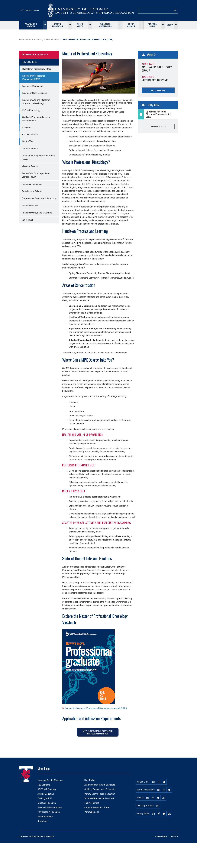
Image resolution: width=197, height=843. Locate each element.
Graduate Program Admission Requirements (36, 119)
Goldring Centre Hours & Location (100, 789)
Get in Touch (27, 220)
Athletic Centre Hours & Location (99, 784)
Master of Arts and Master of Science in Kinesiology (36, 102)
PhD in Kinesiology (31, 110)
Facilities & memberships (105, 25)
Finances (26, 127)
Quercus (28, 10)
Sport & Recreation (57, 25)
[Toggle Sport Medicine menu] (141, 25)
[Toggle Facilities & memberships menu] (120, 25)
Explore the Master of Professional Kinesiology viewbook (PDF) (96, 708)
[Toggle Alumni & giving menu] (163, 25)
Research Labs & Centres (49, 807)
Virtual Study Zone (155, 80)
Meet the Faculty (30, 166)
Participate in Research (48, 812)
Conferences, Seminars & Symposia (39, 198)
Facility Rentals (91, 803)
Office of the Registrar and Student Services (38, 157)
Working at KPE (44, 798)
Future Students (52, 39)
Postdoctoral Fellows (32, 191)
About (170, 25)
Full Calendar (158, 90)
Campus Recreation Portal (96, 807)
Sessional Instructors (32, 184)
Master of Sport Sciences (34, 93)
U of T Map (89, 780)
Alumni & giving (152, 25)
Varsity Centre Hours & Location (99, 794)
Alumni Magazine (45, 794)
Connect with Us (30, 134)
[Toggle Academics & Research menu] (45, 25)
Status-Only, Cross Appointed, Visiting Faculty (36, 175)
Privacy (174, 836)
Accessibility (161, 836)
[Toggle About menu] (176, 25)
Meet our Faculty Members (50, 780)
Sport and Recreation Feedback (99, 798)
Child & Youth (79, 25)
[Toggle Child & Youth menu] (90, 25)
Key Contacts (43, 784)
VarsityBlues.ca (91, 812)
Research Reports (30, 205)
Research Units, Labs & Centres (37, 212)
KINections (42, 821)
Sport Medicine (131, 25)
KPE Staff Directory (46, 789)
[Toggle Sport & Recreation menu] (70, 25)
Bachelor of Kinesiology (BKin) (36, 69)
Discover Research (46, 803)
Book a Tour (28, 141)
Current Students (30, 148)
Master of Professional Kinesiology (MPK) (33, 78)
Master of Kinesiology (33, 86)
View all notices (158, 126)
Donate (36, 10)
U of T (21, 10)
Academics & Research (31, 25)
